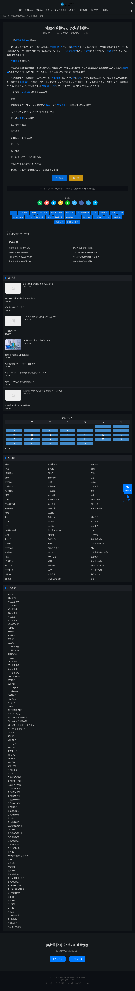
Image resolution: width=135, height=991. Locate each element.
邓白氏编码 (12, 924)
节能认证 (11, 901)
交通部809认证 (14, 801)
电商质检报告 (13, 883)
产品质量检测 (70, 52)
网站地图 (82, 979)
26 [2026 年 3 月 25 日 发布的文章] (50, 444)
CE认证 (94, 483)
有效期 (86, 52)
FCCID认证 (12, 700)
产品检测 (43, 214)
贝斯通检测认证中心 (99, 553)
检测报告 (94, 10)
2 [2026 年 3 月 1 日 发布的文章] (120, 427)
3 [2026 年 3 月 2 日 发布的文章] (14, 432)
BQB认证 (11, 636)
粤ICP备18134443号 (67, 981)
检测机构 (9, 492)
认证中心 (52, 540)
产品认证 (9, 487)
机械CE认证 (12, 860)
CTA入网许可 (60, 10)
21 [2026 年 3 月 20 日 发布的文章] (85, 440)
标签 (7, 558)
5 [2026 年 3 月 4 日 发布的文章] (49, 432)
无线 (7, 479)
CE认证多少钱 (13, 666)
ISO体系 (71, 10)
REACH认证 (12, 752)
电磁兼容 (9, 509)
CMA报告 (61, 106)
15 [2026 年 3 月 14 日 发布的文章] (103, 436)
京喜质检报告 (13, 816)
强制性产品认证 (97, 567)
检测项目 (9, 549)
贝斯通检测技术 (54, 501)
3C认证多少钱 (13, 603)
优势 (93, 531)
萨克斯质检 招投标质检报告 (20, 262)
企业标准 (52, 496)
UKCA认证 (12, 767)
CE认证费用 (12, 670)
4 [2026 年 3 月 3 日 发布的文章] (31, 432)
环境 (7, 514)
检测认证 (34, 17)
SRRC (7, 523)
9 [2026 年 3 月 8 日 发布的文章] (120, 432)
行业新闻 (11, 905)
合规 (50, 571)
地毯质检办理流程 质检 (82, 262)
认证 (108, 218)
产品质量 (109, 52)
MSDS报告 (12, 741)
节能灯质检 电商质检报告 (83, 249)
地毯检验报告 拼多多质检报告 (67, 29)
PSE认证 (11, 748)
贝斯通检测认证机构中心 (67, 4)
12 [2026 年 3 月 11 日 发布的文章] (50, 436)
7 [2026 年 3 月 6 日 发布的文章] (85, 432)
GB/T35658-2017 (15, 711)
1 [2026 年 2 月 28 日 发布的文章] (103, 427)
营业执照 (52, 527)
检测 (58, 79)
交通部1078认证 (14, 786)
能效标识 (11, 898)
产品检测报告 (56, 214)
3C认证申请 (12, 614)
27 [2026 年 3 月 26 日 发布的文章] (67, 444)
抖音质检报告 (13, 845)
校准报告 (21, 119)
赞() (84, 34)
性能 (54, 79)
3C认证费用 (12, 621)
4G (6, 527)
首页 (21, 10)
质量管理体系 (53, 549)
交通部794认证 (14, 789)
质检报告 (83, 10)
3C (6, 518)
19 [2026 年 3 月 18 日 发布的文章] (50, 440)
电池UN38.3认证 (14, 887)
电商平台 (52, 509)
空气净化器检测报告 (16, 890)
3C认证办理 (12, 599)
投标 (7, 536)
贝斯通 (51, 470)
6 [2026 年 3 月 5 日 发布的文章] (67, 432)
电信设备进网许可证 (16, 879)
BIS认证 (11, 633)
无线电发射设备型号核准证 (19, 857)
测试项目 (94, 518)
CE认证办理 (12, 663)
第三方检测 (10, 505)
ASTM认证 (12, 629)
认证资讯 (11, 909)
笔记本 (8, 575)
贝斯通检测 (52, 465)
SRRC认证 (29, 10)
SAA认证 (11, 760)
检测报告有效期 (22, 41)
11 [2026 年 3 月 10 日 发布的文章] (32, 436)
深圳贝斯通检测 (54, 580)
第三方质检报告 (14, 894)
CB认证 (11, 640)
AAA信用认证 (13, 625)
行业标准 (9, 562)
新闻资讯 (11, 853)
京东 (79, 79)
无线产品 (52, 523)
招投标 (8, 545)
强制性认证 (95, 501)
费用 (93, 492)
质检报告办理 (96, 562)
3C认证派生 (12, 610)
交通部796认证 (14, 793)
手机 (7, 501)
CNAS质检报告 (14, 677)
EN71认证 (12, 696)
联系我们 (57, 960)
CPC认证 (11, 681)
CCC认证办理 (13, 648)
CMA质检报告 (13, 674)
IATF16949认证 (14, 715)
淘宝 (93, 549)
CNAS (47, 106)
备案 (93, 580)
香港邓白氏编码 (14, 928)
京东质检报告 (13, 812)
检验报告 (75, 48)
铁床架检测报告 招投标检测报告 (86, 258)
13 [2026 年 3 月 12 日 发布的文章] (67, 436)
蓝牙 (7, 496)
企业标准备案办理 (15, 827)
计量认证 (45, 87)
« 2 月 (7, 449)
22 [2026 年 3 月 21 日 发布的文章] (103, 440)
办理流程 (9, 553)
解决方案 (94, 523)
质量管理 (52, 567)
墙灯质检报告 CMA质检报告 (20, 258)
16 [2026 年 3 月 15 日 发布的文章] (121, 436)
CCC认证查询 (13, 651)
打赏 (76, 179)
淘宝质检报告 (13, 875)
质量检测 (59, 223)
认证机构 (94, 487)
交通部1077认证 (14, 782)
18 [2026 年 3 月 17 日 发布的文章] (32, 440)
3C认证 (49, 10)
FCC (92, 514)
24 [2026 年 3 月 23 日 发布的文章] (14, 444)
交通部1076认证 (14, 778)
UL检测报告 (12, 771)
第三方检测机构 (54, 531)
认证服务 (94, 527)
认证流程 (52, 553)
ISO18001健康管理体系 (17, 722)
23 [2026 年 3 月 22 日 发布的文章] (121, 440)
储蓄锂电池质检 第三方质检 (18, 235)
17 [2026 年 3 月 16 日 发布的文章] (14, 440)
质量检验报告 (56, 48)
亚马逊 (8, 580)
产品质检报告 (96, 571)
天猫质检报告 (13, 838)
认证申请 (52, 505)
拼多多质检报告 (14, 849)
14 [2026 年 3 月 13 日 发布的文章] (85, 436)
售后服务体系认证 (15, 834)
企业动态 (11, 819)
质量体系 (94, 558)
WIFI (50, 562)
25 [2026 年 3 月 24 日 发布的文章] (32, 444)
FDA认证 (11, 707)
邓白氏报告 (12, 920)
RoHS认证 (12, 756)
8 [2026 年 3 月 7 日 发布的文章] (103, 432)
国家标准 (24, 83)
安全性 (51, 514)
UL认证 (11, 775)
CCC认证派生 (13, 655)
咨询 (93, 496)
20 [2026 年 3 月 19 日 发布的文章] (67, 440)
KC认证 (11, 737)
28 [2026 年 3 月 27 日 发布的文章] (85, 444)
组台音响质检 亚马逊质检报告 (85, 254)
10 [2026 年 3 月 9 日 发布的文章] (14, 436)
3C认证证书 (12, 618)
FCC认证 (9, 567)
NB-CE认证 (12, 745)
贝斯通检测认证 (97, 545)
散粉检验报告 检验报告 (18, 254)
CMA (53, 87)
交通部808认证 (14, 797)
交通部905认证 (14, 804)
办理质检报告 (96, 540)
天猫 (73, 79)
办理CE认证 (96, 575)
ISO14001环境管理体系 (17, 719)
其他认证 (106, 10)
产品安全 (52, 575)
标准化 (51, 545)
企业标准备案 (11, 531)
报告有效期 (18, 218)
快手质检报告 (13, 842)
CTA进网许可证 (14, 692)
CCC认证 (39, 10)
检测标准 (9, 571)
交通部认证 (12, 808)
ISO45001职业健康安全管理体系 (21, 726)
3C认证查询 (12, 607)
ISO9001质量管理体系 (17, 730)
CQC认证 (11, 685)
